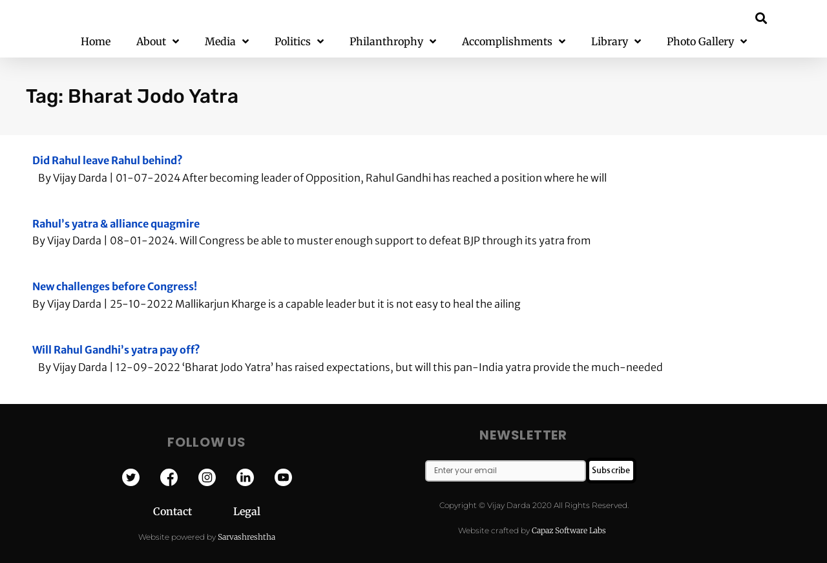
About (157, 41)
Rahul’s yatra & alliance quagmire (116, 223)
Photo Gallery (707, 41)
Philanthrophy (393, 41)
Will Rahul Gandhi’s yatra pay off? (116, 349)
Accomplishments (513, 41)
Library (616, 41)
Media (227, 41)
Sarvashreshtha (246, 537)
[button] (761, 17)
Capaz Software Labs (569, 530)
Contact (193, 511)
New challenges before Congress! (114, 286)
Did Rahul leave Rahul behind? (107, 160)
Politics (299, 41)
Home (95, 41)
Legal (246, 511)
